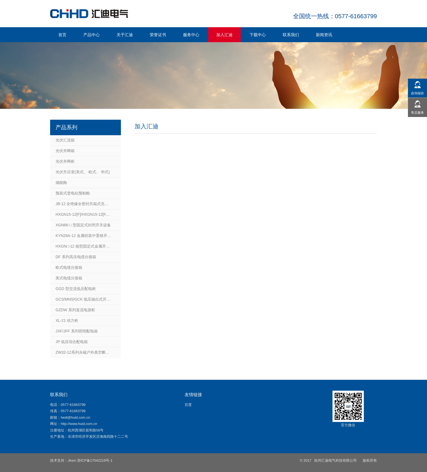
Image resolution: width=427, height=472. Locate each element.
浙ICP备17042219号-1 (94, 460)
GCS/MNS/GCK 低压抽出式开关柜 (85, 299)
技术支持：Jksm (63, 460)
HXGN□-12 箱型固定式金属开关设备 (86, 246)
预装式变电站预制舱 (73, 193)
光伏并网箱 (65, 151)
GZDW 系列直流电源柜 (75, 310)
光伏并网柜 (65, 161)
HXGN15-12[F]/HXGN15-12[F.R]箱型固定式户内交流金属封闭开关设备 (88, 214)
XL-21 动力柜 (67, 320)
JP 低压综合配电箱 (72, 342)
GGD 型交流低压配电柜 (76, 288)
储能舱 (61, 182)
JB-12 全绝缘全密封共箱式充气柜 (84, 204)
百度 (188, 405)
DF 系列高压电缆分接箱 (76, 257)
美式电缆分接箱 (69, 278)
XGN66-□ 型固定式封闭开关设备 (83, 225)
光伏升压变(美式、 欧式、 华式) (83, 172)
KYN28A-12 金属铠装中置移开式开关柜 (88, 235)
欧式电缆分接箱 (69, 267)
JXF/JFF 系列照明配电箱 (77, 331)
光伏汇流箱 (65, 140)
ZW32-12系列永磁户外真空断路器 (84, 352)
